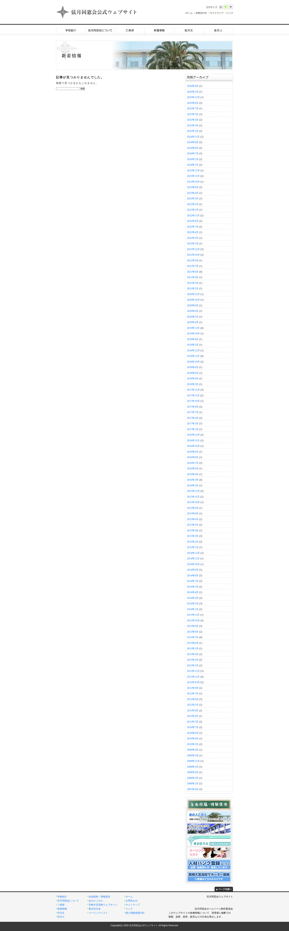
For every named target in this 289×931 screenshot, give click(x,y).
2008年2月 (193, 783)
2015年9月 (193, 508)
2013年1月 (193, 665)
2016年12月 (193, 434)
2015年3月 (193, 536)
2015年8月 (193, 513)
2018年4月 (193, 378)
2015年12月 (193, 491)
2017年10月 (193, 401)
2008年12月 (193, 761)
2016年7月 (193, 463)
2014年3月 (193, 598)
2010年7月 (193, 727)
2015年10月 (193, 502)
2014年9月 (193, 569)
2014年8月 (193, 575)
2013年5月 (193, 648)
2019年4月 (193, 339)
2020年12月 (193, 294)
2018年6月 (193, 373)
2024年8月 (193, 148)
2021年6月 (193, 271)
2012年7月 (193, 693)
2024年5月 (193, 159)
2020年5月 (193, 316)
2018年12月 (193, 350)
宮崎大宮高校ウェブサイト (103, 905)
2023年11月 (193, 176)
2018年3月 (193, 384)
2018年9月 (193, 367)
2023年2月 (193, 204)
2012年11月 (193, 676)
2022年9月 (193, 221)
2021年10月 (193, 254)
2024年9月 (193, 142)
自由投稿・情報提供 (99, 896)
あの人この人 (96, 900)
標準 (226, 7)
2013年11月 (193, 614)
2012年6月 (193, 699)
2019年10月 (193, 333)
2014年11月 (193, 558)
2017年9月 (193, 406)
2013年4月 (193, 654)
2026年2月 (193, 91)
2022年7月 (193, 226)
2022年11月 (193, 215)
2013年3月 (193, 659)
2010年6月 (193, 733)
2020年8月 (193, 305)
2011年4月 (192, 716)
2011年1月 (192, 721)
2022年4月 (193, 232)
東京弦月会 (95, 909)
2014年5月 (193, 586)
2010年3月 (193, 744)
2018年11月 (193, 356)
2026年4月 (193, 86)
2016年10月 (193, 446)
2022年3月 (193, 238)
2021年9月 (193, 260)
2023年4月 (193, 193)
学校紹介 (71, 30)
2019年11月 (193, 328)
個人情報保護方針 (135, 913)
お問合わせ (131, 900)
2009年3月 (193, 755)
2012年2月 (193, 704)
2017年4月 (193, 418)
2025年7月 (193, 108)
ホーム (129, 896)
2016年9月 (193, 451)
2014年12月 (193, 553)
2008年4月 (193, 772)
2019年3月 (193, 344)
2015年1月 (193, 547)
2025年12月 (193, 97)
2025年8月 (193, 103)
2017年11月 (193, 395)
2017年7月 (193, 412)
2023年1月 (193, 209)
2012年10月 (193, 682)
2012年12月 (193, 671)
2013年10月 (193, 620)
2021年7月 (193, 266)
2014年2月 (193, 603)
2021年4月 (193, 277)
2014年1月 (193, 609)
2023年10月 (193, 181)
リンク (129, 909)
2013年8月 (193, 631)
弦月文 (188, 30)
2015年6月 (193, 519)
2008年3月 (193, 778)
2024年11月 (193, 136)
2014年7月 (193, 581)
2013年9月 (193, 626)
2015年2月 (193, 541)
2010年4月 (193, 738)
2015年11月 (193, 496)
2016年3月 (193, 479)
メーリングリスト (98, 913)
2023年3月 (193, 198)
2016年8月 (193, 457)
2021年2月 (193, 288)
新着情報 (159, 30)
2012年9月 (193, 688)
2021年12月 (193, 249)
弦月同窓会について (100, 30)
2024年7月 (193, 153)
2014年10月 (193, 564)
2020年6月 (193, 311)
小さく (221, 7)
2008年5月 (193, 766)
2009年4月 (193, 749)
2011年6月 (192, 710)
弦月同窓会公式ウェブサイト (96, 12)
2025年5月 (193, 114)
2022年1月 (193, 243)
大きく (231, 7)
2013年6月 (193, 643)
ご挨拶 (129, 30)
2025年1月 (193, 131)
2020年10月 (193, 299)
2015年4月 (193, 530)
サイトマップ (133, 905)
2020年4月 (193, 322)
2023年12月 (193, 170)
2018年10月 (193, 361)
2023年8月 (193, 187)
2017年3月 (193, 423)
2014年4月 (193, 592)
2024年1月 (193, 164)
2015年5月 (193, 524)
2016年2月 (193, 485)
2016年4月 (193, 474)
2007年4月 (193, 789)
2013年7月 (193, 637)
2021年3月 (193, 283)
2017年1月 (193, 429)
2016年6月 (193, 468)
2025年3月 (193, 125)
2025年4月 (193, 119)
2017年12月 (193, 389)
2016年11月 (193, 440)
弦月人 (218, 30)
